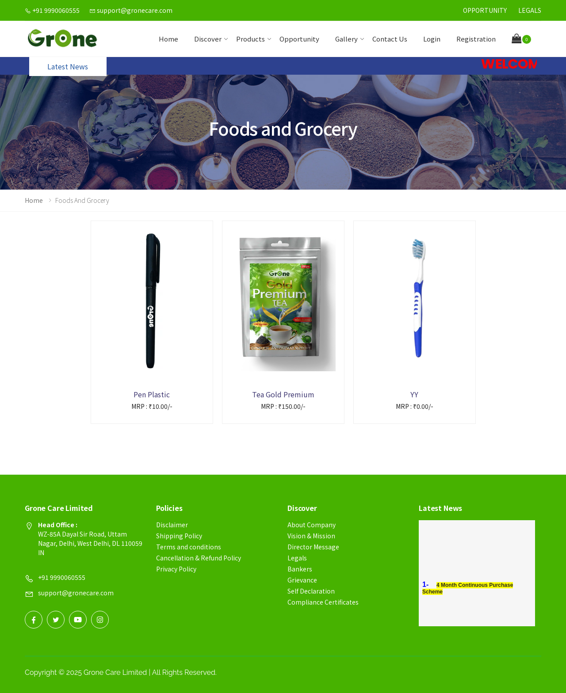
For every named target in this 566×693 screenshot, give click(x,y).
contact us (389, 38)
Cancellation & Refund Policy (198, 557)
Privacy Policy (176, 568)
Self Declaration (311, 590)
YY (414, 394)
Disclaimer (172, 524)
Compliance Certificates (323, 602)
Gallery (346, 38)
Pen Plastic (152, 394)
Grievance (302, 579)
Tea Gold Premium (283, 394)
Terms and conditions (188, 546)
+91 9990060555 (52, 10)
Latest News (67, 66)
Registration (476, 38)
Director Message (313, 546)
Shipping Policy (179, 535)
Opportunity (485, 10)
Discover (208, 38)
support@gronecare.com (130, 10)
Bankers (299, 568)
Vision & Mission (311, 535)
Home (168, 38)
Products (250, 38)
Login (431, 38)
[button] (521, 39)
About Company (311, 524)
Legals (529, 10)
